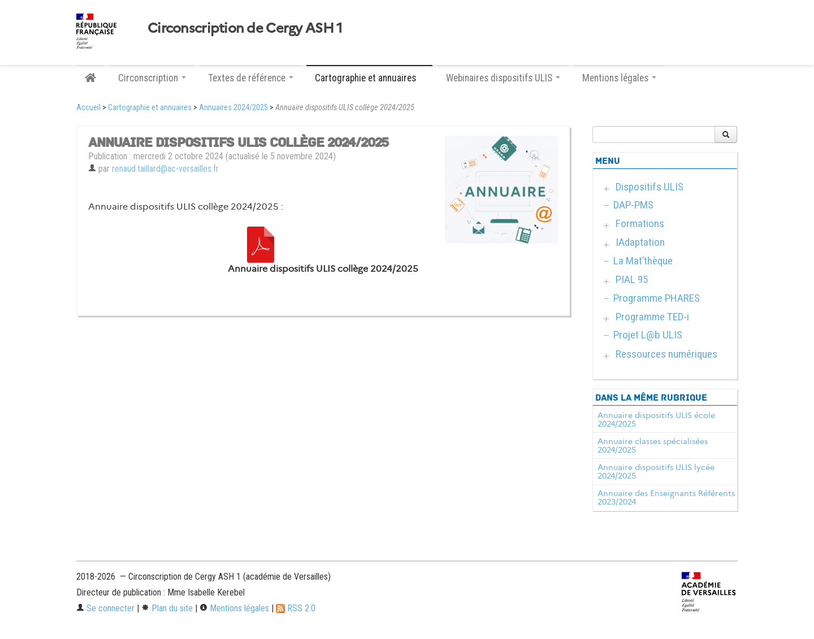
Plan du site (167, 608)
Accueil (88, 107)
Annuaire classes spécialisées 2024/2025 (652, 445)
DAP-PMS (633, 204)
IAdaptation (640, 242)
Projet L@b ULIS (647, 334)
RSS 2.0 (295, 608)
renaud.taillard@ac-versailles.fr (165, 168)
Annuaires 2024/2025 (233, 107)
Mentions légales (234, 608)
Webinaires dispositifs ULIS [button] (503, 78)
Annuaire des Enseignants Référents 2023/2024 (666, 497)
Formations (640, 223)
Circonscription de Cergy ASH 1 (245, 28)
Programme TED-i (652, 316)
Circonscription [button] (152, 78)
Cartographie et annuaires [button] (369, 78)
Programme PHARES (656, 298)
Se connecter (105, 608)
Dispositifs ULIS (649, 186)
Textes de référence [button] (250, 78)
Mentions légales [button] (619, 78)
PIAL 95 (632, 279)
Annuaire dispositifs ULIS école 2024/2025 (656, 419)
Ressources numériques (666, 353)
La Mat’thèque (643, 260)
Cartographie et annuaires (150, 107)
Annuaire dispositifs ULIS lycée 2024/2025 (656, 471)
